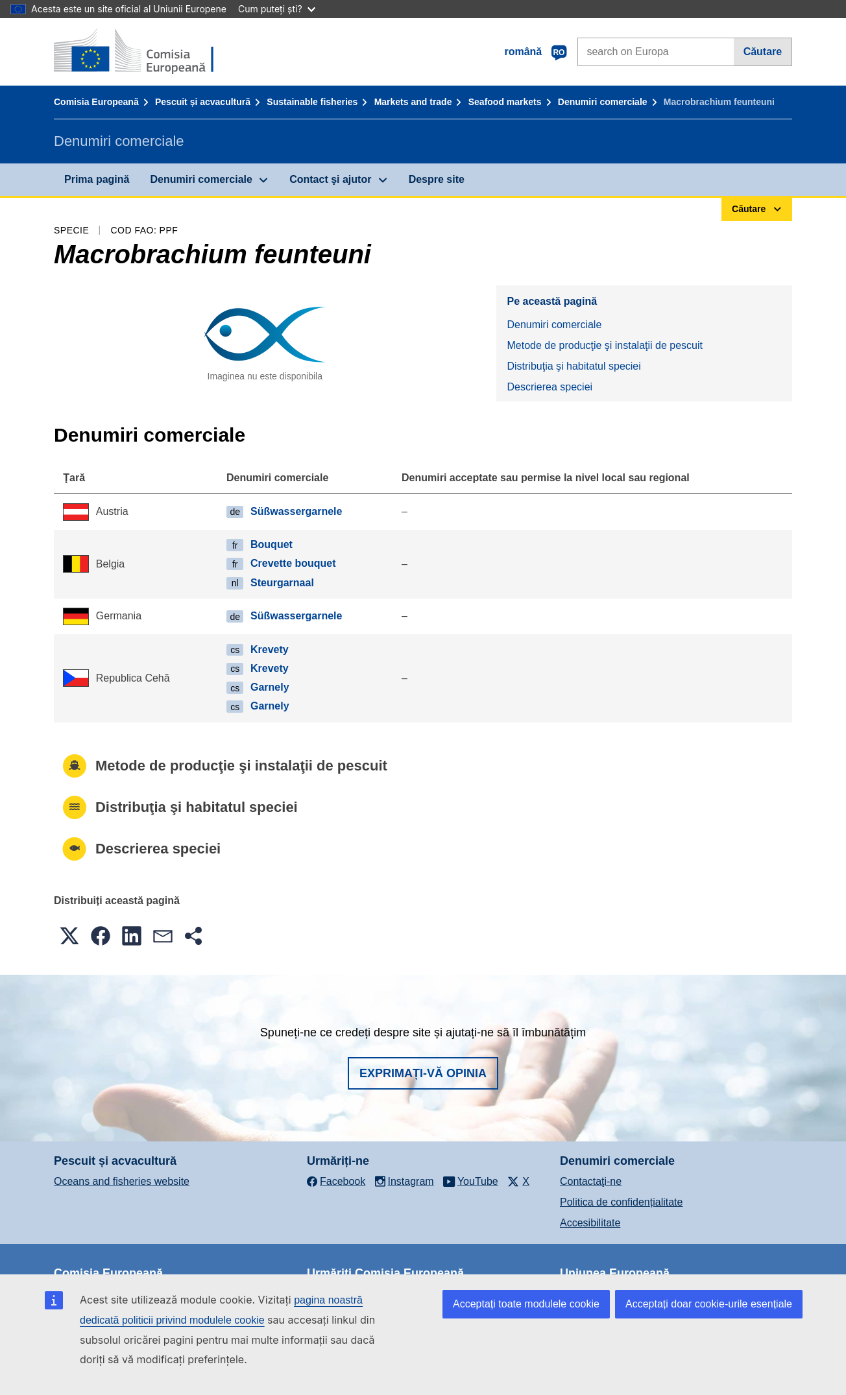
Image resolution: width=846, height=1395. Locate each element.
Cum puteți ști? (276, 8)
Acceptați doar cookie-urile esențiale (708, 1303)
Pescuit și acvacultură (202, 102)
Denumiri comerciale (602, 102)
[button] (69, 936)
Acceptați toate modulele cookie (526, 1303)
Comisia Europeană (96, 102)
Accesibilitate (590, 1222)
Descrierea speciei (549, 386)
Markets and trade (413, 102)
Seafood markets (505, 102)
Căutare (762, 51)
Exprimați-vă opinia (423, 1073)
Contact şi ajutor (330, 179)
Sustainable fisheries (312, 102)
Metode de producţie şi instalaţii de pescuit (605, 345)
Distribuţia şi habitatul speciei (573, 366)
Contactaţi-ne (591, 1181)
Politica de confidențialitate (621, 1202)
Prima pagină (96, 179)
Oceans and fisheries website (121, 1181)
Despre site (437, 179)
